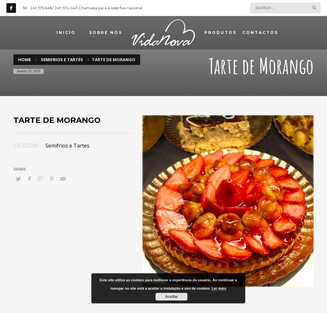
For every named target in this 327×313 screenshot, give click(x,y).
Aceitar (171, 296)
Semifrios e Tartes (67, 145)
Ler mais (219, 288)
